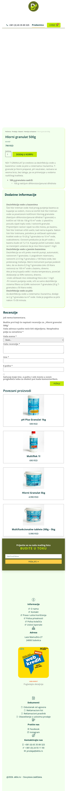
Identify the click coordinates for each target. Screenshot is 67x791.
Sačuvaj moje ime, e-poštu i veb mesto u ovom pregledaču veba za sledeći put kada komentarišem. (30, 378)
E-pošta (8, 366)
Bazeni (20, 132)
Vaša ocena (10, 336)
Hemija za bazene (30, 132)
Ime (6, 357)
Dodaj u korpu (24, 154)
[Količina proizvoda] (8, 154)
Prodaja (14, 132)
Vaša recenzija (11, 344)
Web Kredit (33, 681)
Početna (8, 132)
